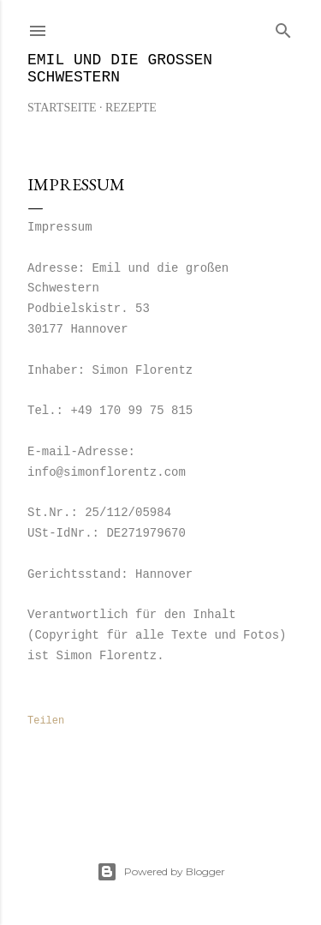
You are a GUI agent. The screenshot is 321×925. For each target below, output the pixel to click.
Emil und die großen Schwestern (119, 68)
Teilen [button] (45, 721)
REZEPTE (131, 107)
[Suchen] (283, 27)
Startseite (61, 107)
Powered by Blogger (161, 872)
